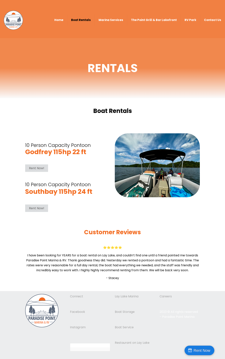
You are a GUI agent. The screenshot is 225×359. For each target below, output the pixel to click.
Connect (76, 296)
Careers (166, 296)
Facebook (77, 312)
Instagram (78, 327)
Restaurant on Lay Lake (132, 342)
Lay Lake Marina (126, 296)
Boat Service (124, 327)
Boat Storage (125, 312)
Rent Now (208, 350)
